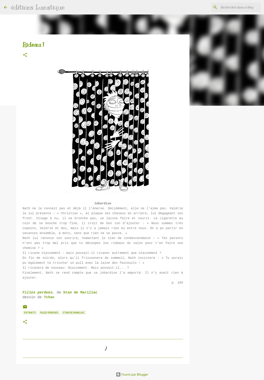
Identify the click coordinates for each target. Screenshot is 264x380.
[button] (25, 55)
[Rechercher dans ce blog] (240, 7)
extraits (30, 312)
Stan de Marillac (80, 292)
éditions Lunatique (38, 7)
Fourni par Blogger (132, 374)
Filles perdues (38, 292)
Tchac (49, 297)
